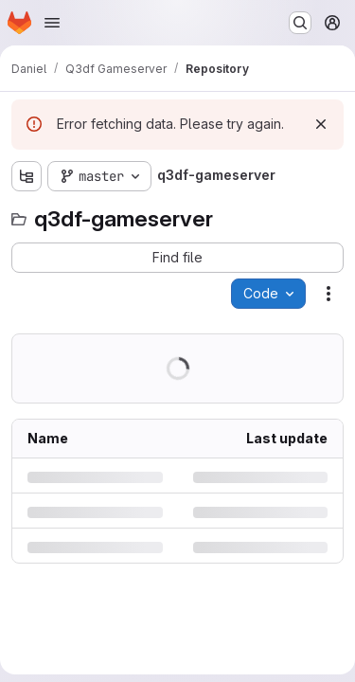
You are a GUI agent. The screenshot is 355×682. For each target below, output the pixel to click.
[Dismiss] (321, 124)
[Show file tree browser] (26, 176)
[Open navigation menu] (52, 23)
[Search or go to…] (300, 22)
